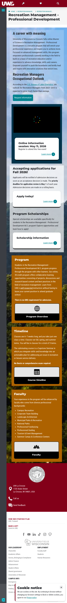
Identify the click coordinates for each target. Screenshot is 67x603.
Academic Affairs (14, 554)
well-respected (26, 288)
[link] (37, 149)
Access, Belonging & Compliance (19, 558)
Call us (13, 499)
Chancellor (12, 551)
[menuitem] (22, 551)
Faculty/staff (41, 551)
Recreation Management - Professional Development (45, 11)
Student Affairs (13, 568)
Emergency (12, 582)
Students (40, 554)
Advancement (13, 564)
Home (11, 11)
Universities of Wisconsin (17, 575)
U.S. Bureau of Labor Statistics (40, 84)
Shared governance (15, 571)
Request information (23, 97)
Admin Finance (13, 561)
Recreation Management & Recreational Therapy (25, 11)
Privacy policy (31, 597)
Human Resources (43, 558)
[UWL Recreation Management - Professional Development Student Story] (36, 120)
